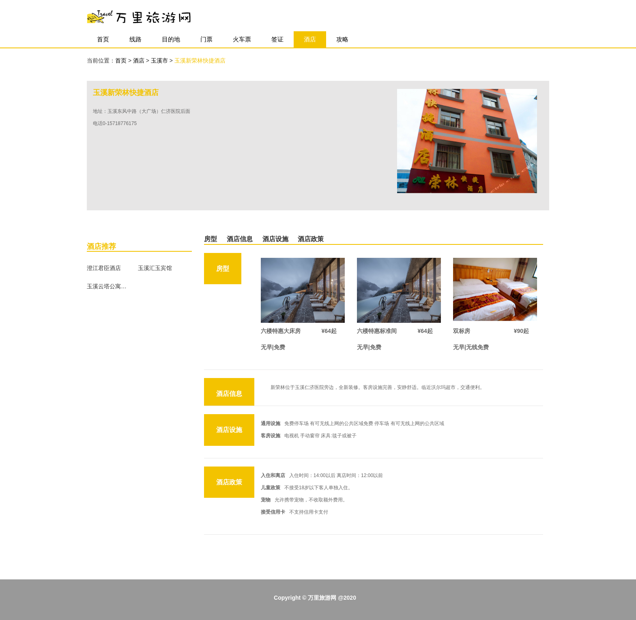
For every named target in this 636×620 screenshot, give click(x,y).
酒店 (310, 39)
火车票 (242, 39)
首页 (103, 39)
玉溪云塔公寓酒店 (107, 286)
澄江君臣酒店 (104, 268)
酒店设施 (275, 238)
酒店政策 (311, 238)
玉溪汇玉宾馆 (155, 268)
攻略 (342, 39)
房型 (210, 238)
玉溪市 (160, 60)
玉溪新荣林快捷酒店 (200, 60)
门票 (206, 39)
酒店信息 (240, 238)
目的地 (171, 39)
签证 (277, 39)
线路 (135, 39)
